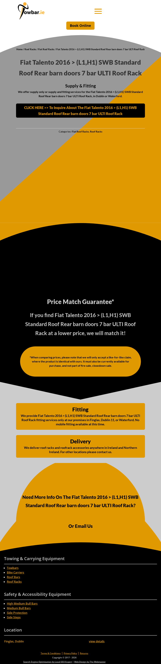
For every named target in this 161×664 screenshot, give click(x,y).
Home (19, 49)
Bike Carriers (15, 572)
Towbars (13, 568)
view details (97, 641)
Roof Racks (30, 49)
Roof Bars (13, 577)
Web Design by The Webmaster (90, 661)
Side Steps (14, 617)
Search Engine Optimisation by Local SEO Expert (47, 661)
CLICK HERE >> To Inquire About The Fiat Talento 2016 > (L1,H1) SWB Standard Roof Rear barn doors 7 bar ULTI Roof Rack (80, 110)
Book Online (80, 25)
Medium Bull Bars (19, 608)
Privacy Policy (70, 653)
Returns (84, 653)
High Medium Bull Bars (22, 604)
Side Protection (17, 613)
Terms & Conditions (51, 653)
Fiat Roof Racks (46, 49)
